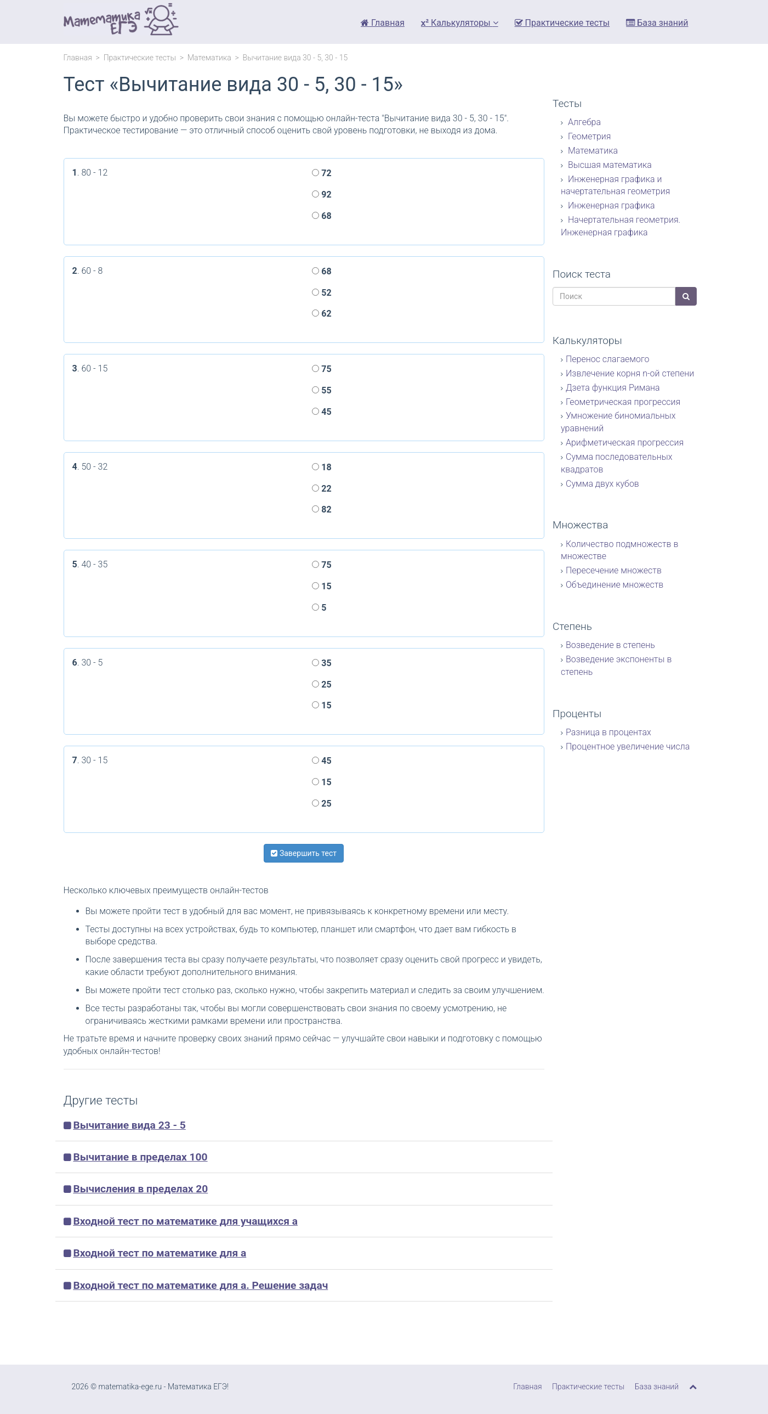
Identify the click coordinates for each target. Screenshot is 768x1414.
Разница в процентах (608, 732)
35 (321, 663)
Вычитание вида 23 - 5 (129, 1125)
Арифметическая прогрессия (625, 442)
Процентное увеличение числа (628, 746)
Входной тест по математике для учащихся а (185, 1221)
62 (321, 313)
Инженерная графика (610, 205)
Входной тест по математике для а (159, 1253)
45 (321, 412)
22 (321, 488)
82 (321, 509)
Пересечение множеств (614, 570)
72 (321, 173)
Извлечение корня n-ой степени (630, 373)
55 (321, 390)
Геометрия (588, 136)
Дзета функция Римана (613, 387)
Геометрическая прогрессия (623, 402)
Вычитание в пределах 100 (140, 1157)
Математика (209, 57)
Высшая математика (609, 165)
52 (321, 293)
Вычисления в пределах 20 (140, 1188)
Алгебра (583, 122)
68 (321, 216)
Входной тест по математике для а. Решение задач (200, 1285)
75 (321, 369)
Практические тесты (562, 23)
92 (321, 194)
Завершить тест (304, 853)
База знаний (657, 23)
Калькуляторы (459, 23)
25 (321, 684)
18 (321, 467)
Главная (383, 23)
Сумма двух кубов (602, 483)
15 (321, 586)
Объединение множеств (614, 584)
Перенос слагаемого (607, 359)
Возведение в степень (610, 645)
